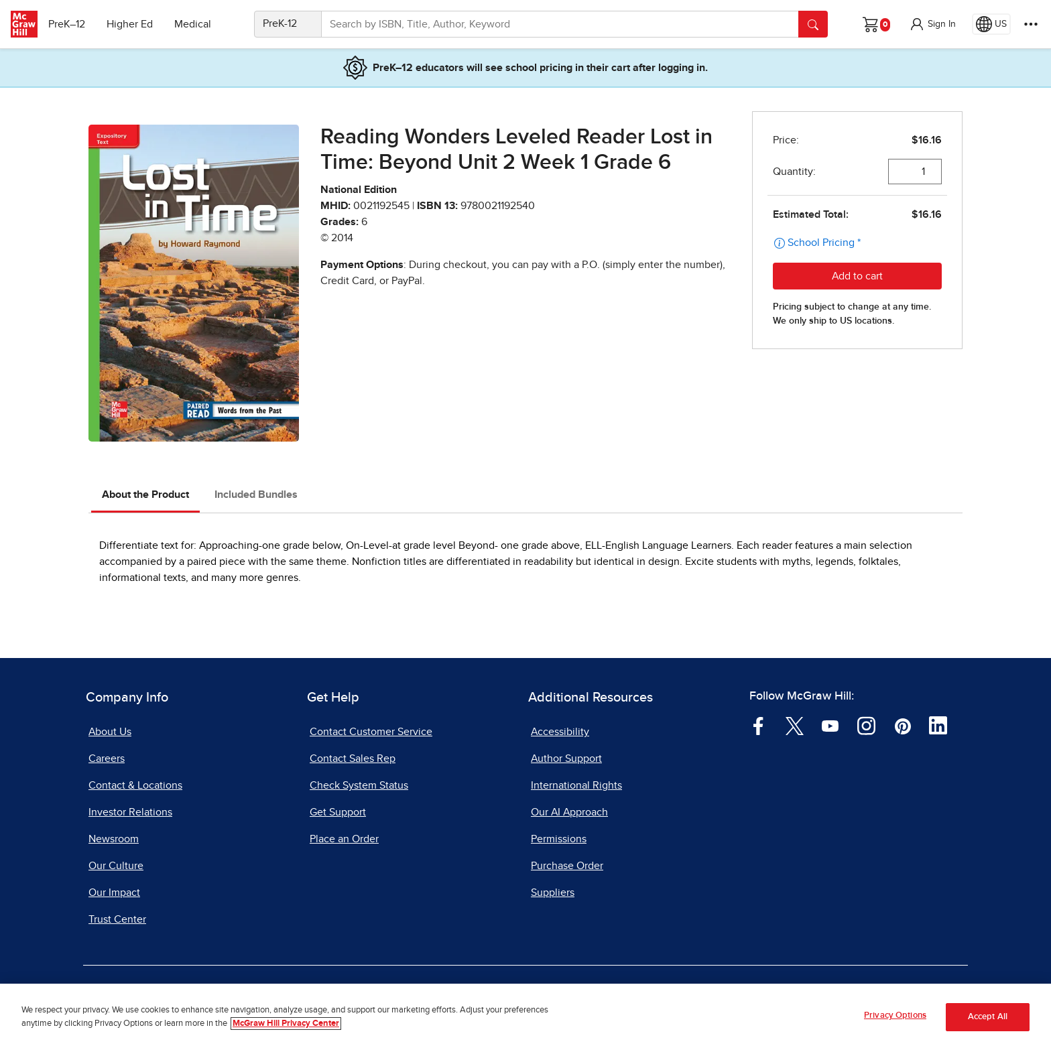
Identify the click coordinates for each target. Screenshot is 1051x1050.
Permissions (558, 839)
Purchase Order (567, 865)
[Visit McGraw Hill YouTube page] (830, 725)
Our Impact (114, 892)
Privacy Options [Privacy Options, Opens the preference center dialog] (895, 1016)
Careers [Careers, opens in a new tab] (106, 758)
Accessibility (560, 731)
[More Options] (1031, 24)
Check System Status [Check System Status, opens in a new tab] (359, 785)
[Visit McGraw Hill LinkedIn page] (938, 725)
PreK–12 (72, 24)
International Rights (576, 785)
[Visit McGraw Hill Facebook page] (758, 725)
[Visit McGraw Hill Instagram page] (866, 725)
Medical (198, 24)
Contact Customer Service (371, 731)
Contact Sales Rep (352, 758)
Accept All (987, 1018)
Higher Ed (135, 24)
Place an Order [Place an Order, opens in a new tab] (344, 839)
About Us (109, 731)
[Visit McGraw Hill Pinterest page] (902, 725)
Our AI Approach (569, 812)
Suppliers (552, 892)
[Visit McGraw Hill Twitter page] (795, 725)
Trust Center (117, 919)
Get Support (338, 812)
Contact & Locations (135, 785)
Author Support (566, 758)
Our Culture (115, 865)
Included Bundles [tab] (256, 494)
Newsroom (113, 839)
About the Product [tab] (145, 494)
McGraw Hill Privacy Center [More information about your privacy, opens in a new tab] (286, 1024)
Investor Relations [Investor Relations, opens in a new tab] (130, 812)
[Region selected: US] (991, 24)
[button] (932, 24)
